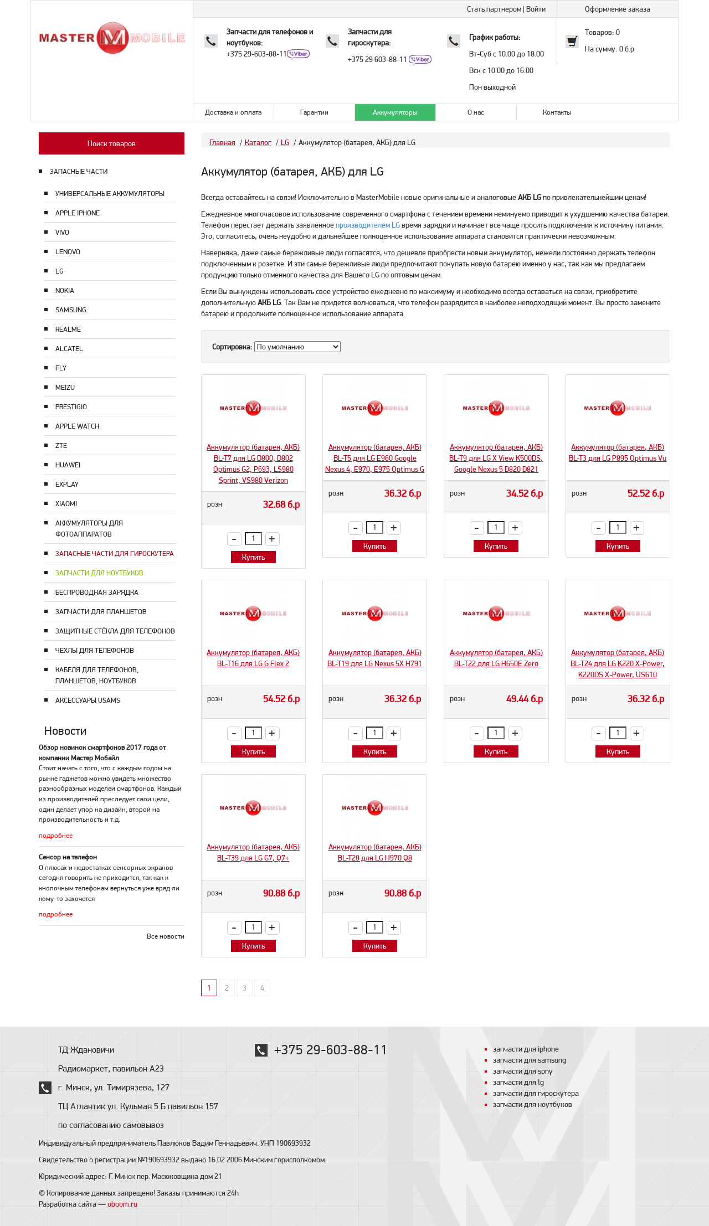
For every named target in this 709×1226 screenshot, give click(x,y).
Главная (222, 142)
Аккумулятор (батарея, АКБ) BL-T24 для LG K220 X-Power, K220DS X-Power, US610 (618, 663)
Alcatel (69, 348)
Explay (67, 484)
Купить (253, 557)
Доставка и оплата (233, 112)
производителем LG (368, 224)
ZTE (61, 445)
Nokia (64, 290)
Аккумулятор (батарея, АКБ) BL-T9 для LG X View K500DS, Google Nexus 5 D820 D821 (496, 457)
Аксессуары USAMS (87, 700)
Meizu (65, 387)
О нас (475, 112)
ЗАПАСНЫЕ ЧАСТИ (78, 171)
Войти (536, 8)
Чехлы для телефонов (94, 650)
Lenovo (67, 252)
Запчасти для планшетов (101, 611)
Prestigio (71, 407)
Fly (60, 368)
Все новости (165, 936)
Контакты (557, 112)
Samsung (70, 310)
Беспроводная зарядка (96, 592)
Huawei (67, 465)
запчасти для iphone (526, 1048)
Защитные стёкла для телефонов (115, 631)
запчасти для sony (523, 1071)
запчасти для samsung (529, 1059)
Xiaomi (66, 503)
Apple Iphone (77, 213)
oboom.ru (122, 1203)
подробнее (56, 835)
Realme (68, 329)
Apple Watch (77, 426)
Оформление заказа (617, 8)
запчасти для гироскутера (536, 1093)
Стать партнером (494, 8)
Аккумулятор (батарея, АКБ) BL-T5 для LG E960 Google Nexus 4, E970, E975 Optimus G (374, 457)
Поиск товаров (112, 143)
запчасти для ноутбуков (532, 1104)
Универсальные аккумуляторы (110, 193)
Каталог (258, 142)
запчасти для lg (518, 1082)
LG (59, 271)
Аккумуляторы (395, 112)
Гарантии (314, 112)
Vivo (62, 232)
